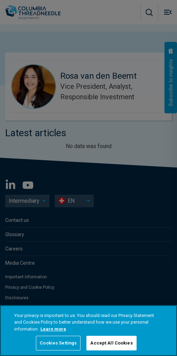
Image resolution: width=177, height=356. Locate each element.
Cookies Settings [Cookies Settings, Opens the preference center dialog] (58, 343)
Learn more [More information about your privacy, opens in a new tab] (53, 329)
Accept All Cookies (111, 343)
